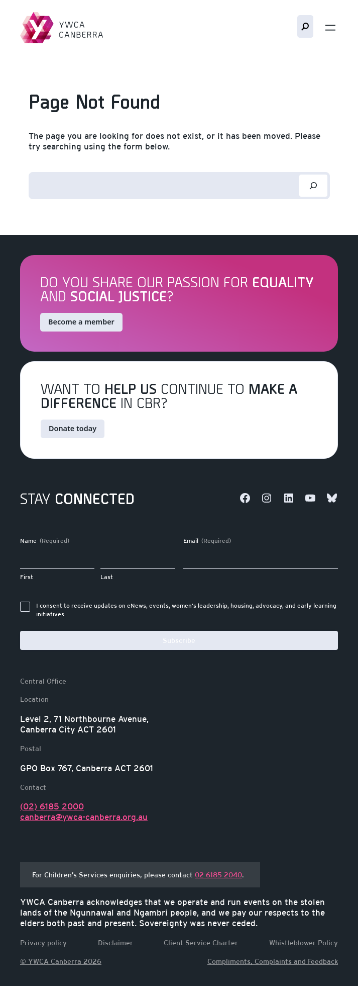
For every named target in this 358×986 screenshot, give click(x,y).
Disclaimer (115, 943)
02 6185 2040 (218, 875)
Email (207, 541)
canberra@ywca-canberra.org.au (84, 817)
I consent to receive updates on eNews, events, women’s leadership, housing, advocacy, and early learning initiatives (186, 610)
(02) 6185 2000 (52, 807)
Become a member (81, 321)
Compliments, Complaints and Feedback (272, 961)
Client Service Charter (201, 943)
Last (106, 577)
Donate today (72, 428)
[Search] (313, 185)
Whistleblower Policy (303, 943)
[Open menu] (330, 27)
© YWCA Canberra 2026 (60, 961)
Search (305, 26)
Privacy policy (43, 943)
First (26, 577)
